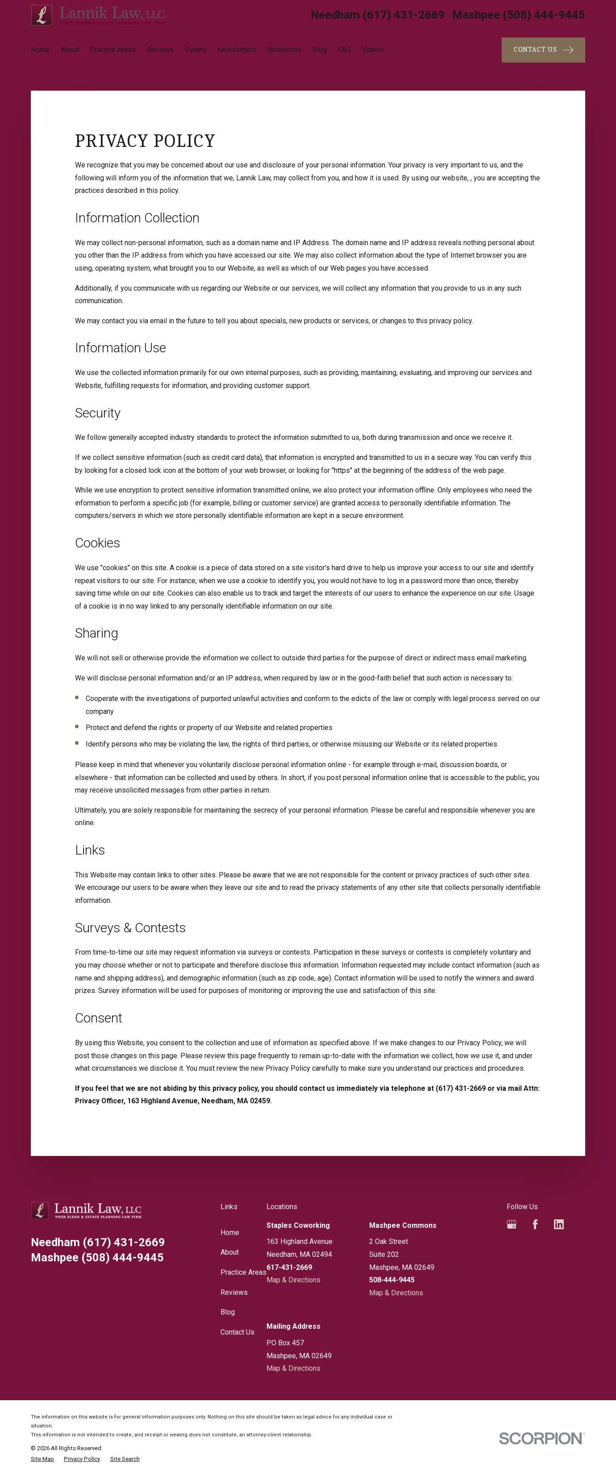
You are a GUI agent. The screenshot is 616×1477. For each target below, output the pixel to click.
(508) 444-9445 (518, 15)
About (230, 1252)
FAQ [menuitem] (344, 50)
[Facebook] (535, 1224)
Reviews (234, 1292)
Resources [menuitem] (284, 50)
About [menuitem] (70, 50)
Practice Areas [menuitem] (113, 50)
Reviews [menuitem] (160, 50)
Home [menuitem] (40, 50)
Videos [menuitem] (373, 50)
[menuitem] (42, 1459)
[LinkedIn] (559, 1224)
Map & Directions (293, 1280)
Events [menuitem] (196, 50)
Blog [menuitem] (319, 50)
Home (230, 1232)
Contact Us (237, 1332)
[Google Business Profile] (511, 1224)
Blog (228, 1312)
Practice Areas (243, 1272)
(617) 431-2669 (378, 15)
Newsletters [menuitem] (236, 50)
